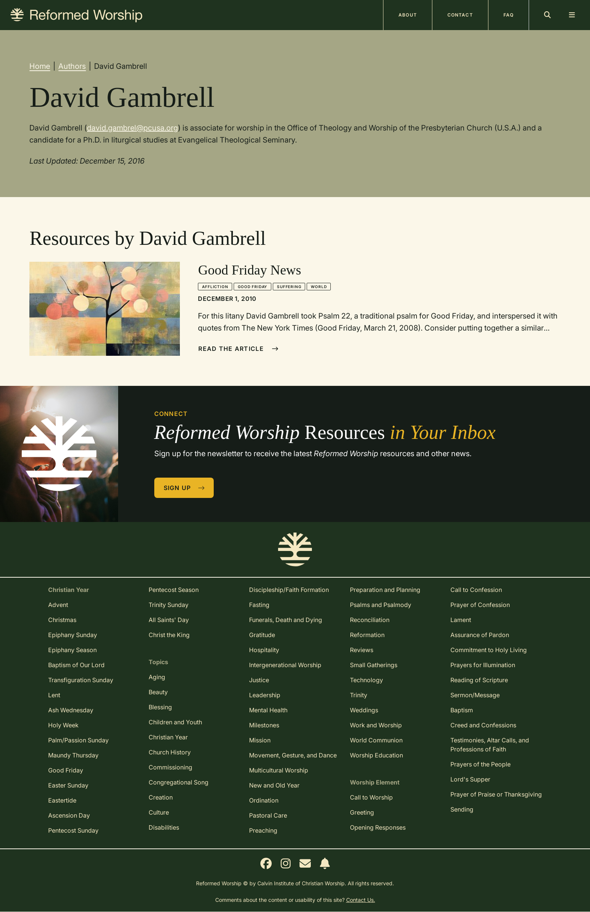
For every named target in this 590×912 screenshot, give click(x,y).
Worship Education (376, 755)
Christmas (62, 620)
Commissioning (170, 767)
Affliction (215, 286)
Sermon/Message (475, 695)
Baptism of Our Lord (76, 665)
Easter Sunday (68, 785)
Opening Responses (378, 827)
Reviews (361, 650)
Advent (58, 605)
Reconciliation (369, 620)
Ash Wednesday (70, 710)
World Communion (376, 740)
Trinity (358, 695)
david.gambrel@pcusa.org (132, 127)
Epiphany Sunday (72, 635)
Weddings (364, 710)
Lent (54, 695)
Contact (460, 15)
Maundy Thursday (73, 755)
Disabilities (164, 827)
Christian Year (168, 737)
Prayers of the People (480, 764)
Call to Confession (476, 589)
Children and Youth (175, 722)
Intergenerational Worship (285, 665)
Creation (161, 797)
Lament (460, 620)
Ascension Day (69, 815)
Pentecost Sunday (73, 830)
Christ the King (169, 635)
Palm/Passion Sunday (78, 740)
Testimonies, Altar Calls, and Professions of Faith (489, 744)
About (407, 15)
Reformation (367, 635)
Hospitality (264, 650)
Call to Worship (371, 797)
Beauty (158, 692)
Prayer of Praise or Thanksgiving (496, 794)
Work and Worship (376, 725)
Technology (366, 680)
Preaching (263, 830)
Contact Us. (360, 900)
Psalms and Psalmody (380, 605)
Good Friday (252, 286)
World (319, 286)
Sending (461, 809)
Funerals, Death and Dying (285, 620)
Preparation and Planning (385, 589)
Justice (259, 680)
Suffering (289, 286)
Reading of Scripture (479, 680)
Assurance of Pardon (479, 635)
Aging (157, 677)
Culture (159, 812)
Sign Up (184, 488)
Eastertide (62, 800)
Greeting (362, 812)
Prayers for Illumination (482, 665)
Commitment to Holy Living (488, 650)
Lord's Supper (470, 779)
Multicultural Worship (278, 770)
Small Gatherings (373, 665)
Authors (72, 66)
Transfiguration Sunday (80, 680)
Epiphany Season (72, 650)
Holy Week (63, 725)
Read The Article (238, 348)
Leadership (264, 695)
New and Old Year (274, 785)
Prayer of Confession (480, 605)
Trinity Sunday (169, 605)
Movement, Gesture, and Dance (293, 755)
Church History (170, 752)
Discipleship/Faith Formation (289, 589)
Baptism (461, 710)
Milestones (264, 725)
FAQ (508, 15)
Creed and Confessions (483, 725)
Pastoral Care (268, 815)
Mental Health (268, 710)
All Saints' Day (169, 620)
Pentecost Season (174, 589)
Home (39, 66)
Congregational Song (178, 782)
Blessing (160, 707)
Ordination (263, 800)
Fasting (259, 605)
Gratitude (262, 635)
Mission (260, 740)
